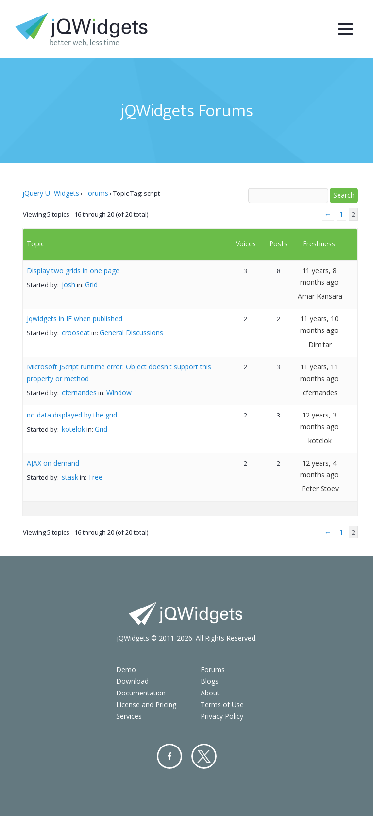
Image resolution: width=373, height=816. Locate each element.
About (210, 692)
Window (119, 392)
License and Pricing (146, 704)
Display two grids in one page (73, 270)
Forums (96, 193)
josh (68, 284)
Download (132, 681)
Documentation (141, 692)
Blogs (210, 681)
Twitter (204, 756)
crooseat (76, 332)
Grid (91, 284)
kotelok (73, 429)
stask (70, 477)
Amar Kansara (320, 296)
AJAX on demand (53, 463)
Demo (126, 669)
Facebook (169, 756)
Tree (95, 477)
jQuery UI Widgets (50, 193)
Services (129, 716)
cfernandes (79, 392)
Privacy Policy (222, 716)
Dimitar (320, 344)
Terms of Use (222, 704)
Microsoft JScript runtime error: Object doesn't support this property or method (119, 372)
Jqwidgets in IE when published (74, 318)
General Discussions (131, 332)
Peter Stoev (320, 488)
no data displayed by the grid (72, 414)
